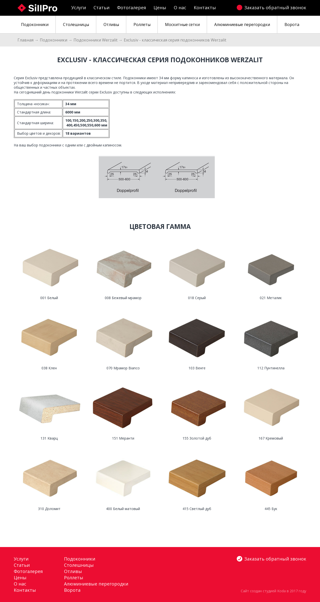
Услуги (78, 7)
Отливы (73, 571)
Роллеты (73, 578)
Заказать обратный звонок (275, 7)
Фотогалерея (131, 7)
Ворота (72, 590)
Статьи (102, 7)
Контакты (205, 7)
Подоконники (53, 40)
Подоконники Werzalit (96, 40)
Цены (160, 7)
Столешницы (79, 565)
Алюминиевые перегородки (96, 584)
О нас (180, 7)
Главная (26, 40)
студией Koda (274, 591)
